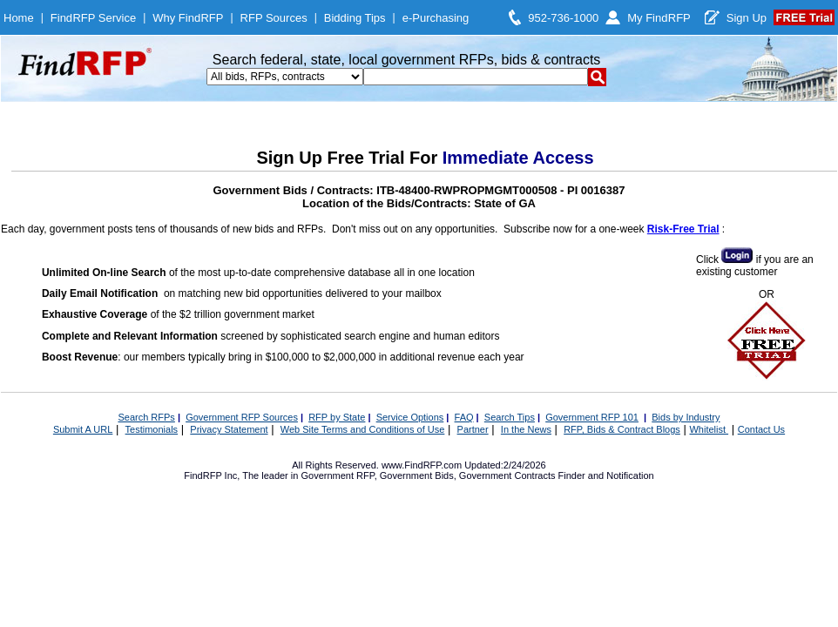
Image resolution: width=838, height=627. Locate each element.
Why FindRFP (187, 17)
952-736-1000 (563, 17)
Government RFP (337, 475)
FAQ (464, 417)
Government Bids (417, 475)
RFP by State (336, 417)
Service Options (410, 417)
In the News (526, 429)
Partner (473, 429)
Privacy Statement (228, 429)
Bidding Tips (355, 17)
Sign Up (746, 17)
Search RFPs (146, 417)
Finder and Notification (606, 475)
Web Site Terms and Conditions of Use (362, 429)
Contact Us (761, 429)
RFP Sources (273, 17)
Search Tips (509, 417)
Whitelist (708, 429)
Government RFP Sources (242, 417)
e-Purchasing (436, 17)
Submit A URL (82, 429)
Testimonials (152, 429)
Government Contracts (507, 475)
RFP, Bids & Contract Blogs (622, 429)
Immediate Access (518, 157)
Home (18, 17)
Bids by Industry (686, 417)
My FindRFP (659, 17)
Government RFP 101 (592, 417)
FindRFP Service (93, 17)
